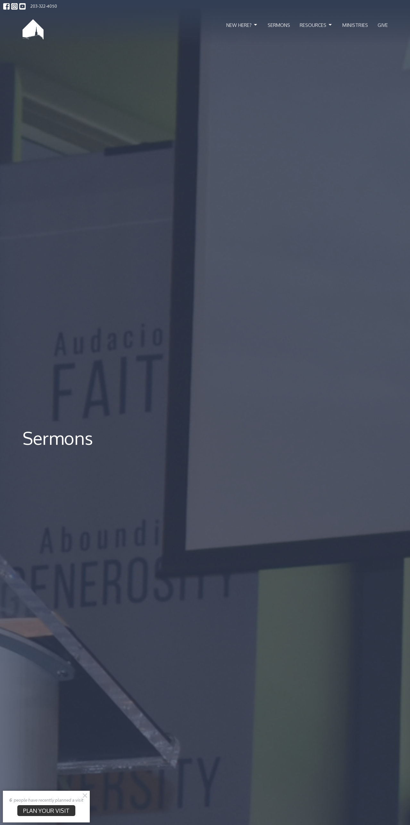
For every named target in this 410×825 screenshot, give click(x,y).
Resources (316, 25)
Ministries (355, 25)
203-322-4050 (43, 6)
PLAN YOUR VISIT (46, 810)
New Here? (242, 25)
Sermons (279, 25)
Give (383, 25)
